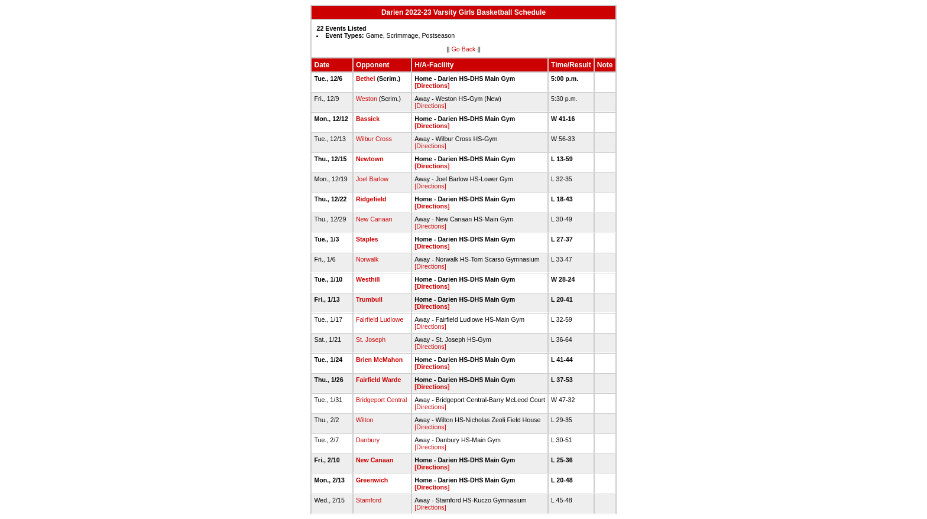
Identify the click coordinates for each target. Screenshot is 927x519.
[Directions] (431, 85)
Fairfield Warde (378, 379)
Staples (367, 239)
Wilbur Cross (374, 138)
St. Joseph (370, 339)
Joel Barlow (372, 178)
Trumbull (369, 299)
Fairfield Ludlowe (380, 319)
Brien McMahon (379, 359)
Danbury (368, 439)
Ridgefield (371, 199)
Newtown (370, 158)
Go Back (464, 49)
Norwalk (367, 259)
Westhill (368, 279)
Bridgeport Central (381, 399)
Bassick (368, 118)
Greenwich (372, 480)
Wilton (365, 419)
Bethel (365, 78)
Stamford (368, 500)
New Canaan (374, 219)
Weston (366, 98)
